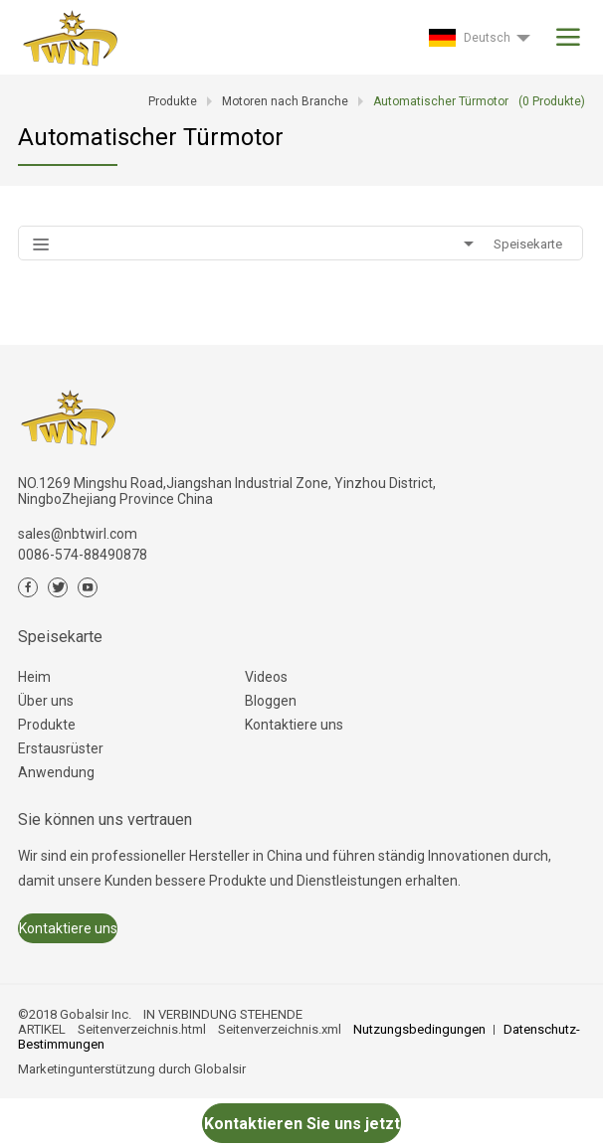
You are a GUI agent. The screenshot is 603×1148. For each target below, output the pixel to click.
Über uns (46, 701)
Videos (266, 677)
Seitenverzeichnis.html (142, 1029)
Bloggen (271, 701)
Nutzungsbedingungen (419, 1029)
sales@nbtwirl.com (77, 534)
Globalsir (220, 1069)
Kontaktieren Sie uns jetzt (302, 1123)
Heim (34, 677)
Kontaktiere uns (294, 725)
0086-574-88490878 (82, 555)
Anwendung (56, 772)
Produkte (47, 725)
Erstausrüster (60, 748)
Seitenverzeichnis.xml (279, 1029)
